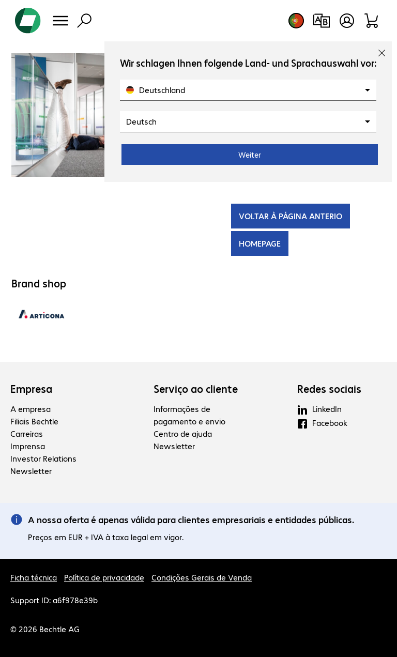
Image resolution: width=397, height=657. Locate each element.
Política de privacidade (104, 577)
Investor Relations (43, 458)
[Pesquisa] (84, 21)
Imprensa (27, 445)
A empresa (30, 408)
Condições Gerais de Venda (201, 577)
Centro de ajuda (183, 433)
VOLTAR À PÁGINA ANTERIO (290, 215)
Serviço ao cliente (196, 389)
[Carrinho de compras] (372, 21)
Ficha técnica (33, 577)
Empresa (31, 389)
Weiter (249, 154)
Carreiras (26, 433)
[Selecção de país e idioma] (296, 20)
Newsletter (31, 470)
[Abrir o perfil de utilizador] (347, 20)
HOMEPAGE (260, 243)
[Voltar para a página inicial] (27, 20)
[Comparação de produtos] (321, 21)
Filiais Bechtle (34, 421)
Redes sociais (329, 389)
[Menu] (60, 21)
